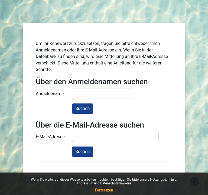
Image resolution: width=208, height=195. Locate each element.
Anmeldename (50, 93)
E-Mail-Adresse (50, 136)
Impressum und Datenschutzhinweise (104, 183)
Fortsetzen (104, 190)
